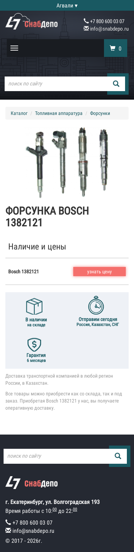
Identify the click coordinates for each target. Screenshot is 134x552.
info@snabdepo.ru (106, 29)
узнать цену (99, 271)
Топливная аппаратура (59, 113)
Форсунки (100, 113)
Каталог (19, 113)
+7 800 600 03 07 (104, 21)
